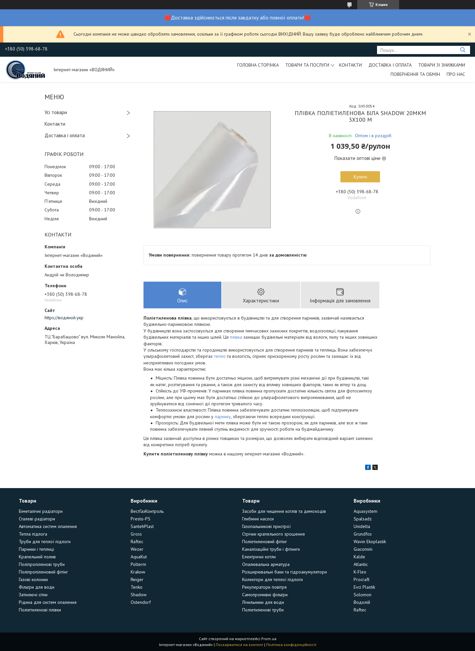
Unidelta (362, 526)
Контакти (350, 65)
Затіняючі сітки (33, 595)
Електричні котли (259, 557)
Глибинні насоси (258, 519)
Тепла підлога (33, 534)
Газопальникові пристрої (266, 526)
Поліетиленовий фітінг (264, 541)
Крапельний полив (37, 557)
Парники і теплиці (36, 549)
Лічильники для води (263, 602)
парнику (223, 416)
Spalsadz (363, 519)
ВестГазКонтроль (147, 511)
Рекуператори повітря (264, 587)
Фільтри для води (36, 587)
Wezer (137, 549)
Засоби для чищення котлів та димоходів (284, 511)
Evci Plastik (364, 587)
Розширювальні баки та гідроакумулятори (284, 572)
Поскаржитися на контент (239, 644)
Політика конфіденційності (291, 644)
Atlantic (361, 564)
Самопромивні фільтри (265, 595)
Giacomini (363, 549)
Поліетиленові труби (263, 610)
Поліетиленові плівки (40, 610)
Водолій (362, 602)
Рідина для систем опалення (48, 602)
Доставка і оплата (390, 65)
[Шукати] (462, 50)
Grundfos (363, 534)
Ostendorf (141, 602)
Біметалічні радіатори (41, 511)
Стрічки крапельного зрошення (273, 534)
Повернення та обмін (415, 74)
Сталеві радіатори (37, 519)
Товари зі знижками (441, 65)
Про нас (456, 74)
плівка (236, 337)
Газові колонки (33, 579)
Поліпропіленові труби (42, 564)
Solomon (362, 595)
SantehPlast (142, 526)
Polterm (138, 564)
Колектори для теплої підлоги (272, 579)
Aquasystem (365, 511)
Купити (360, 177)
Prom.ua (268, 638)
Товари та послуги (307, 65)
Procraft (361, 579)
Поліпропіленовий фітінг (43, 572)
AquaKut (139, 557)
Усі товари (56, 112)
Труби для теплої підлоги (45, 541)
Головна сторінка (258, 65)
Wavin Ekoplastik (370, 541)
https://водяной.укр (64, 318)
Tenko (136, 587)
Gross (136, 534)
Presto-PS (140, 519)
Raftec (137, 541)
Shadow (138, 595)
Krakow (138, 572)
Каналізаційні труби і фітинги (271, 549)
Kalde (359, 557)
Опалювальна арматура (266, 564)
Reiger (137, 579)
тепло (220, 356)
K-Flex (360, 572)
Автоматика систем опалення (48, 526)
